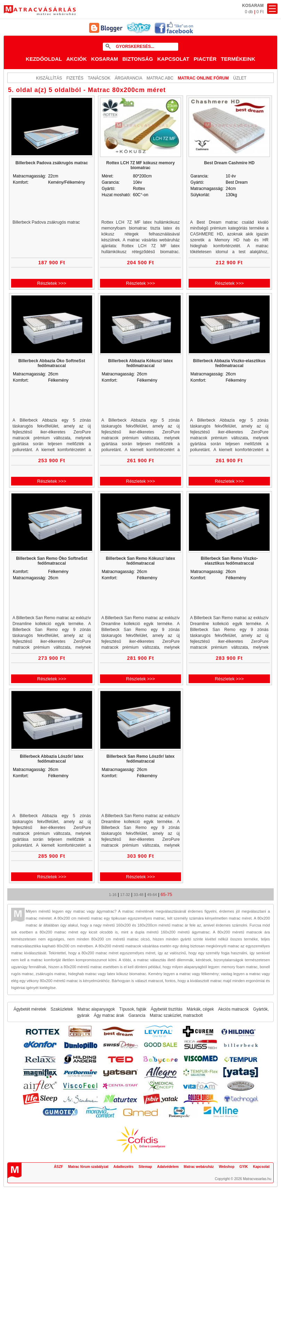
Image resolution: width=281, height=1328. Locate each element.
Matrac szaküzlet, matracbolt (176, 1015)
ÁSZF (58, 1167)
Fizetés (74, 78)
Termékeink (238, 59)
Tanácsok (99, 78)
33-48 (138, 895)
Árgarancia (128, 78)
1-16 (112, 895)
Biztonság (137, 59)
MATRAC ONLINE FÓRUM (203, 78)
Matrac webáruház (199, 1167)
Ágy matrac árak (109, 1015)
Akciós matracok (233, 1009)
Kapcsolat (173, 59)
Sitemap (145, 1167)
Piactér (204, 59)
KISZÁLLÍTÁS (49, 78)
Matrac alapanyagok (96, 1009)
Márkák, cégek (200, 1009)
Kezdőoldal (44, 59)
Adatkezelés (124, 1167)
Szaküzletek (62, 1009)
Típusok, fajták (132, 1009)
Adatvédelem (168, 1167)
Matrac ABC (160, 78)
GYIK (243, 1167)
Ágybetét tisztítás (166, 1009)
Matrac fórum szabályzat (88, 1167)
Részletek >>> (51, 283)
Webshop (226, 1167)
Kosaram (104, 59)
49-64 (152, 895)
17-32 (125, 895)
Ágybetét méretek (30, 1009)
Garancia (137, 1015)
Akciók (76, 59)
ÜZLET (239, 78)
